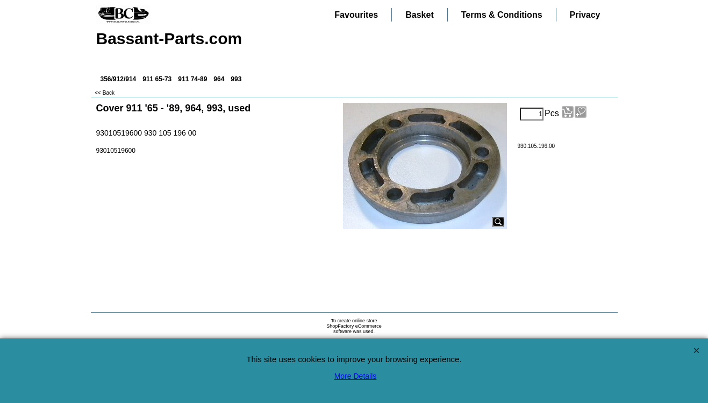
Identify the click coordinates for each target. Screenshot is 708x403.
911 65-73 (156, 79)
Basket (419, 14)
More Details (355, 376)
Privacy (585, 14)
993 (236, 79)
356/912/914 (119, 79)
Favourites (356, 14)
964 (218, 79)
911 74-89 (192, 79)
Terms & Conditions (501, 14)
